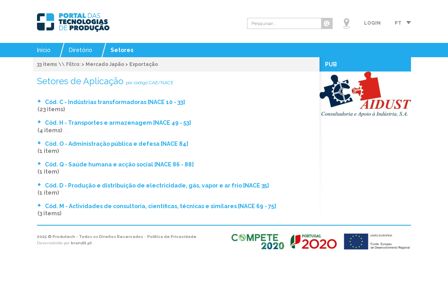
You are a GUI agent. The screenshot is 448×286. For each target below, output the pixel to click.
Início (44, 50)
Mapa (346, 23)
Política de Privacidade (172, 236)
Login (372, 23)
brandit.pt (81, 243)
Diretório (80, 50)
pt (398, 23)
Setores (122, 50)
